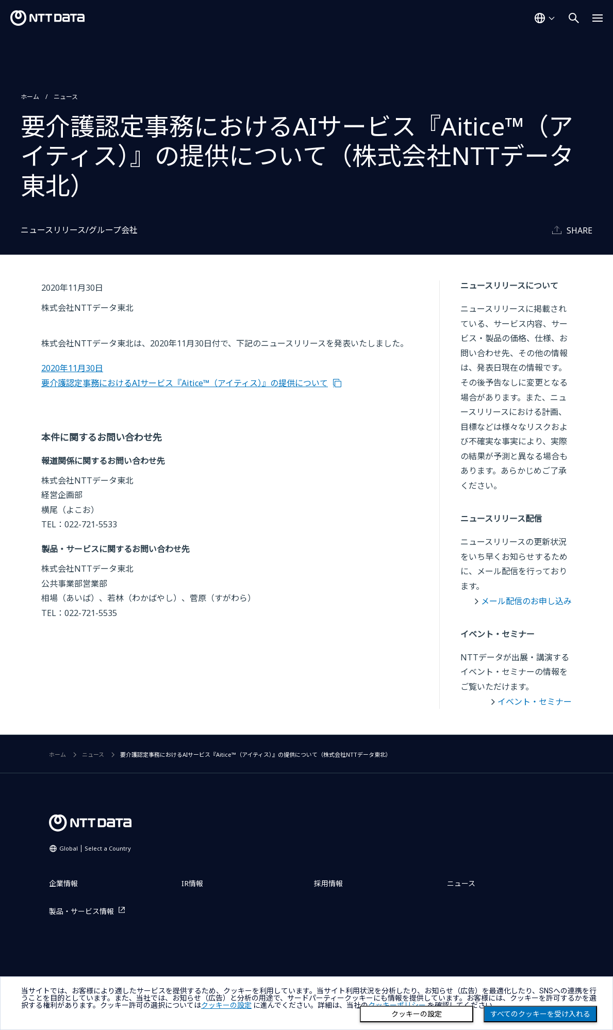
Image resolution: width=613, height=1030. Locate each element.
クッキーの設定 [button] (226, 1005)
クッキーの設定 (416, 1014)
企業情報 (63, 883)
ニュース (66, 96)
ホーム (30, 96)
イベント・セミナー (535, 701)
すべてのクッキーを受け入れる (540, 1014)
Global (95, 848)
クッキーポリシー (397, 1005)
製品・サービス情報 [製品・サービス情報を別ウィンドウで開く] (81, 911)
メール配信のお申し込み (526, 601)
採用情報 (328, 883)
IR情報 (192, 883)
